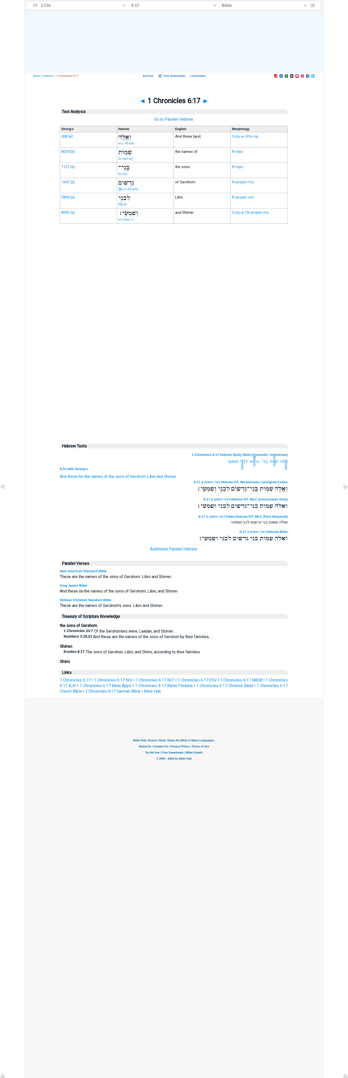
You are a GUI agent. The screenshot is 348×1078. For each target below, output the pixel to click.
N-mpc (237, 151)
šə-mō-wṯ (125, 158)
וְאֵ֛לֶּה (284, 461)
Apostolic (260, 455)
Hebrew (47, 76)
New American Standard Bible (83, 571)
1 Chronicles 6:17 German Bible (112, 691)
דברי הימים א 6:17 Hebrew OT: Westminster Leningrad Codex (241, 482)
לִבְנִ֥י (244, 461)
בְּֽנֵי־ (264, 461)
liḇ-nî (122, 204)
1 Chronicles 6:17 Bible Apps (105, 685)
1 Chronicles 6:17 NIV (113, 680)
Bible (36, 76)
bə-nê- (123, 174)
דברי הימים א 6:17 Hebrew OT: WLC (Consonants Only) (246, 499)
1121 (65, 167)
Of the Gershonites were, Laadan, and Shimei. (119, 631)
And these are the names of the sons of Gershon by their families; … (138, 636)
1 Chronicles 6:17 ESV (197, 680)
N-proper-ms (243, 182)
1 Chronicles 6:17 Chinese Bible (224, 685)
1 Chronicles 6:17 (75, 680)
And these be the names (81, 476)
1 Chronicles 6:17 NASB (241, 680)
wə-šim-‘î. (126, 219)
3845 (65, 197)
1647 (65, 182)
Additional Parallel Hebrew (173, 549)
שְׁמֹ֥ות (274, 461)
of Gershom (135, 476)
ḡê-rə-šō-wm (128, 189)
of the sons (114, 476)
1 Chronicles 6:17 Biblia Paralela (164, 685)
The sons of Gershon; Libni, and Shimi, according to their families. (132, 652)
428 (64, 136)
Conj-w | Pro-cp (245, 136)
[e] (70, 136)
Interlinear (279, 455)
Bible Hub (152, 691)
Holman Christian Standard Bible (85, 600)
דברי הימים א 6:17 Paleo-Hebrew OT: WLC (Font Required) (243, 516)
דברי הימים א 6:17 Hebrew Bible (264, 532)
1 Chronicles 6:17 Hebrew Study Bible (221, 455)
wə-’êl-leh (126, 143)
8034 (65, 151)
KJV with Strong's (74, 469)
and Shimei (166, 476)
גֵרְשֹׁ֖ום (254, 461)
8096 (65, 212)
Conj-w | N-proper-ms (250, 212)
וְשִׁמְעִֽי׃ (232, 461)
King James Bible (73, 585)
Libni (151, 476)
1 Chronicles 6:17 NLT (155, 680)
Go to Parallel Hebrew (173, 119)
